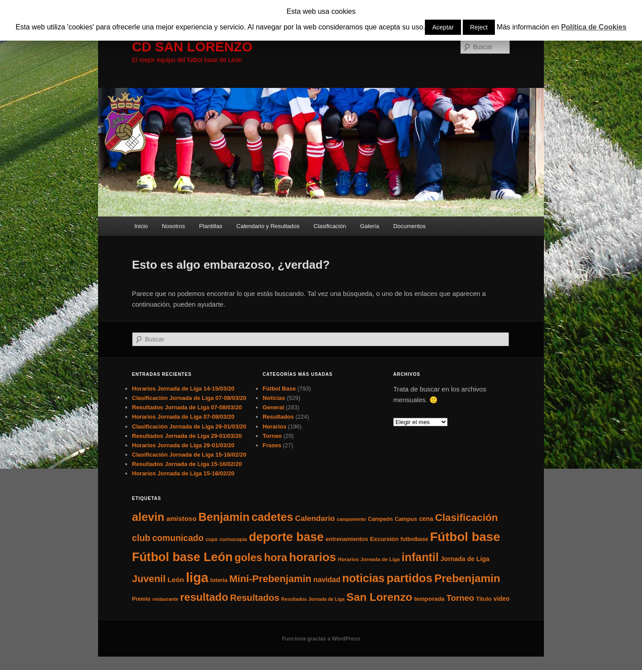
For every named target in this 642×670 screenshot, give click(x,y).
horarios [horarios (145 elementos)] (312, 557)
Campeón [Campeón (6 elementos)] (380, 519)
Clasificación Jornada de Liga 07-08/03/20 (189, 398)
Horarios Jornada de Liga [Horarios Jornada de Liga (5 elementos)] (369, 559)
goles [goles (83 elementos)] (248, 557)
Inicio (141, 226)
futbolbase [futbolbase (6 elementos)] (414, 539)
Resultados (278, 416)
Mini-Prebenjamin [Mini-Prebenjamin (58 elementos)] (270, 578)
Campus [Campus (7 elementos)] (406, 519)
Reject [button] (479, 27)
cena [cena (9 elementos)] (426, 518)
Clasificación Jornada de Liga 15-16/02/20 (189, 454)
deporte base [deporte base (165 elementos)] (286, 537)
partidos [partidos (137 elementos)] (409, 578)
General (273, 407)
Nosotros (173, 226)
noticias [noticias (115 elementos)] (363, 578)
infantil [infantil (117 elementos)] (420, 557)
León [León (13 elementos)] (176, 579)
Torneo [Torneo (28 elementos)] (460, 598)
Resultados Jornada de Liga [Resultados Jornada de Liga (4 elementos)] (313, 599)
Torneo (272, 436)
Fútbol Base (279, 388)
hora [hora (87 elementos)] (275, 557)
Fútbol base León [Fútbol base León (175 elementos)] (182, 557)
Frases (272, 445)
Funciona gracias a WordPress (321, 639)
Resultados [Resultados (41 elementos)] (255, 597)
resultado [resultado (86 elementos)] (204, 597)
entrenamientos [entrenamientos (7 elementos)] (346, 539)
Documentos (409, 226)
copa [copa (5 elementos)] (212, 539)
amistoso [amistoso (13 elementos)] (181, 518)
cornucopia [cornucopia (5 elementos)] (233, 539)
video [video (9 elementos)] (502, 598)
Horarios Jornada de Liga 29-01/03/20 (183, 445)
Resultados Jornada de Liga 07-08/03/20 (187, 407)
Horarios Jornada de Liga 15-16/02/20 (183, 473)
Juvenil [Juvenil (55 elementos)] (149, 578)
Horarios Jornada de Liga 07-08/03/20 (183, 416)
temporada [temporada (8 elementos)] (429, 598)
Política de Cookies (593, 27)
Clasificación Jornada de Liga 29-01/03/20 (189, 426)
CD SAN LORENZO (192, 46)
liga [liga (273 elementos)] (197, 577)
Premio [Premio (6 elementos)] (141, 599)
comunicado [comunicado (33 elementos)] (177, 538)
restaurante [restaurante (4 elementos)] (165, 599)
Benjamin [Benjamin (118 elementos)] (224, 517)
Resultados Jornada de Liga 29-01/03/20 (187, 436)
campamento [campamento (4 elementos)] (351, 519)
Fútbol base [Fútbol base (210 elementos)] (465, 537)
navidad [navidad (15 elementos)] (327, 579)
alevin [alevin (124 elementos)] (148, 517)
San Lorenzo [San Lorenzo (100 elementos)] (379, 597)
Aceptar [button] (442, 27)
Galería (369, 226)
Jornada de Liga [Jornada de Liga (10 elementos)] (465, 558)
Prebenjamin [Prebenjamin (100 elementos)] (467, 578)
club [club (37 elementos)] (141, 538)
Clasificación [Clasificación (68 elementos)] (466, 517)
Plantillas (210, 226)
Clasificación (329, 226)
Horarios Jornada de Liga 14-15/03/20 (183, 388)
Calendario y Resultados (268, 226)
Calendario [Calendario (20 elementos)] (315, 518)
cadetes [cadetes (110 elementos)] (272, 517)
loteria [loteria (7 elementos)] (218, 580)
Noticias (274, 398)
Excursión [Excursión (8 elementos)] (384, 539)
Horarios (274, 426)
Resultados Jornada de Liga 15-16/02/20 (187, 464)
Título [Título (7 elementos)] (484, 598)
